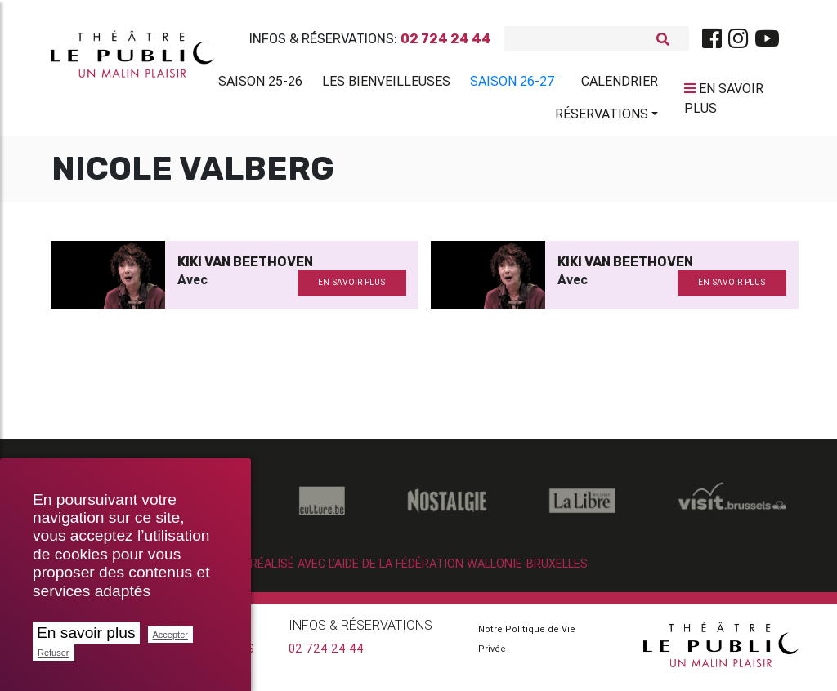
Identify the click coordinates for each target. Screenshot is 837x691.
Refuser (53, 653)
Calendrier (619, 84)
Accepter (170, 635)
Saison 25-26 (260, 84)
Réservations (601, 117)
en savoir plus (351, 288)
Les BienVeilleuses (386, 84)
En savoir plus (86, 632)
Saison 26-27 (512, 84)
